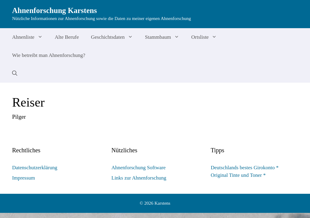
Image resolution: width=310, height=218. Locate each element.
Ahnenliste (30, 37)
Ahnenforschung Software (138, 167)
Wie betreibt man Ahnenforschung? (48, 55)
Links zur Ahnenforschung (138, 178)
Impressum (23, 178)
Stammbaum (165, 37)
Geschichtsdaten (115, 37)
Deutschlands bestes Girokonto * (245, 167)
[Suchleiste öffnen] (14, 73)
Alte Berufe (67, 37)
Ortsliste (207, 37)
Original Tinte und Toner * (238, 175)
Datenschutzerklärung (34, 167)
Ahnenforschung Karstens (54, 10)
